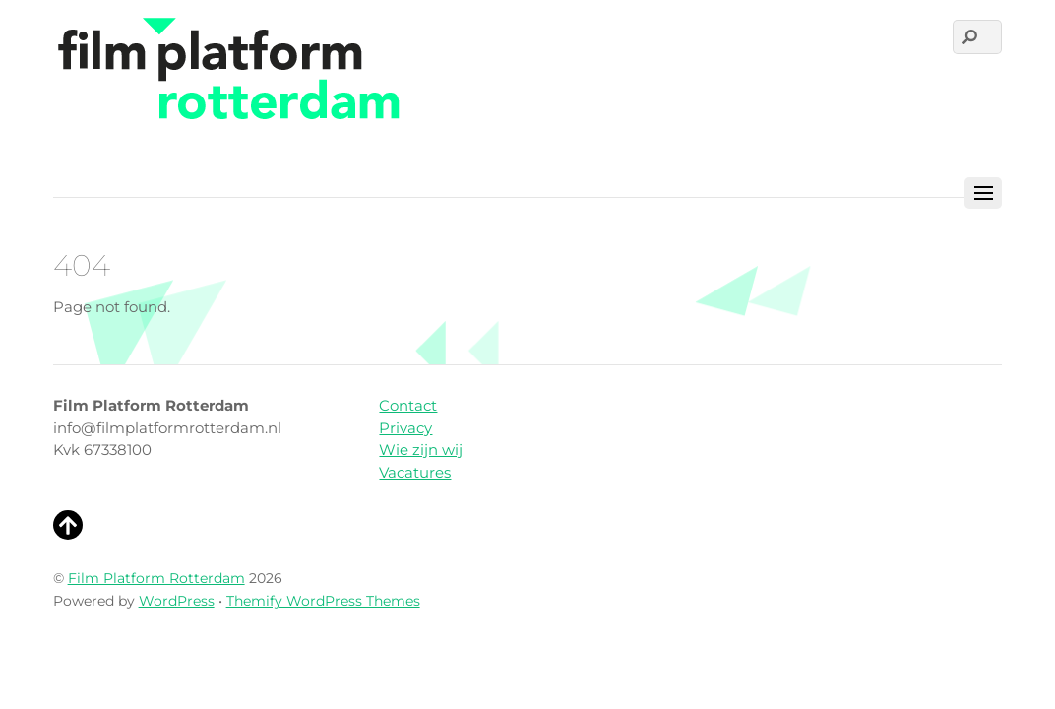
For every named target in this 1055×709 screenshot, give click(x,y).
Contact (408, 405)
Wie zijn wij (421, 449)
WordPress (177, 601)
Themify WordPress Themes (323, 601)
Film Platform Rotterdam (156, 578)
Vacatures (415, 472)
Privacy (405, 428)
